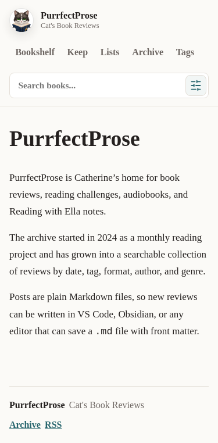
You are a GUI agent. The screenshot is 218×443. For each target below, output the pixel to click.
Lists (110, 52)
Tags (185, 52)
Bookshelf (35, 52)
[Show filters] (195, 85)
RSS (53, 425)
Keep (77, 52)
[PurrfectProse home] (54, 20)
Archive (147, 52)
